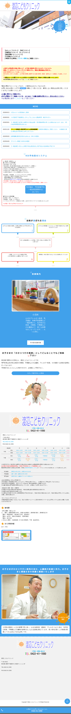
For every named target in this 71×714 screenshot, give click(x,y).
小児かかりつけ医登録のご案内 (20, 112)
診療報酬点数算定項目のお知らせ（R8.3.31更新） (25, 136)
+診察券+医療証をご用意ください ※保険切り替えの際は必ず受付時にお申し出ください (39, 130)
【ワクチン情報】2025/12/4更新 (20, 141)
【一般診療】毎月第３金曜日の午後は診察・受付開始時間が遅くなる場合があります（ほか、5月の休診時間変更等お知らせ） (39, 123)
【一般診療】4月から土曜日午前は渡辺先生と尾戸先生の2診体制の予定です (33, 146)
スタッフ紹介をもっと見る (35, 373)
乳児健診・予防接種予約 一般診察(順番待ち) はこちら (35, 189)
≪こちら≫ (18, 98)
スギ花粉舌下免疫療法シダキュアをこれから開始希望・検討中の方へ (31, 117)
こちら (26, 79)
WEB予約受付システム (31, 467)
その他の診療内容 (35, 342)
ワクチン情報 (22, 58)
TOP (67, 702)
